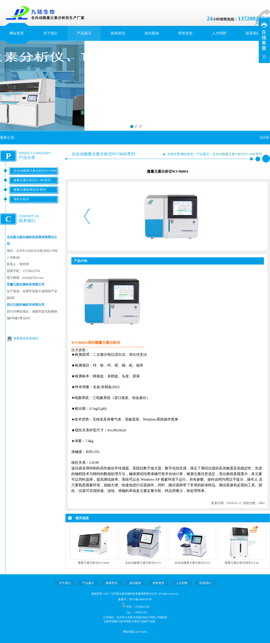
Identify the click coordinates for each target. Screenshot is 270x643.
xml (137, 631)
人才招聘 (219, 33)
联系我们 (253, 33)
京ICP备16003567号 (140, 599)
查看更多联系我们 (25, 338)
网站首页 (16, 33)
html (143, 631)
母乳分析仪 (21, 199)
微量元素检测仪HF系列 (30, 189)
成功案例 (151, 33)
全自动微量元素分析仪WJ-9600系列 (35, 174)
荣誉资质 (185, 33)
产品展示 (84, 33)
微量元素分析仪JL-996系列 (32, 180)
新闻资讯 (118, 33)
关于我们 (50, 33)
